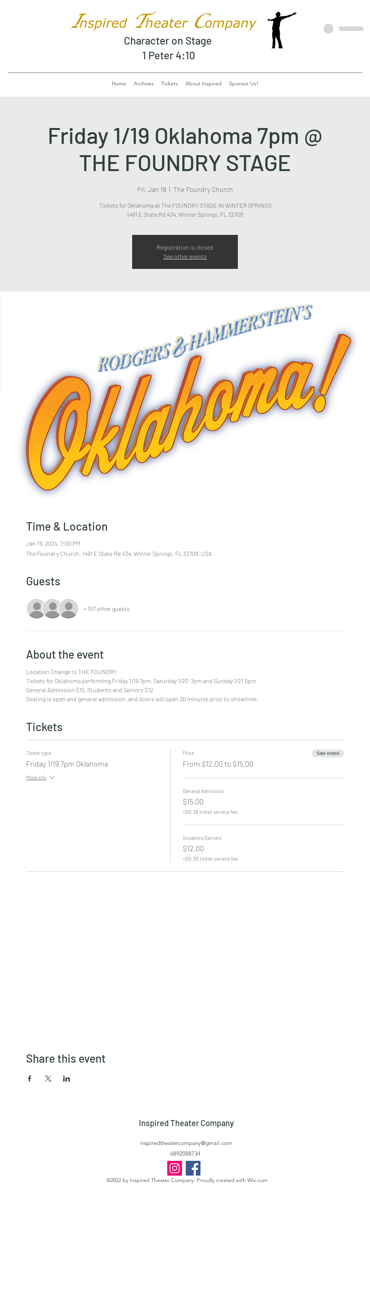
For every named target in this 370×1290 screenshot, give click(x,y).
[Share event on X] (48, 1079)
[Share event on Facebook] (29, 1079)
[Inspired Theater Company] (193, 1168)
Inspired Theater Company (186, 1123)
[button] (203, 83)
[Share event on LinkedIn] (66, 1079)
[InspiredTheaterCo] (174, 1168)
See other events (185, 256)
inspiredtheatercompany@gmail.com (186, 1142)
